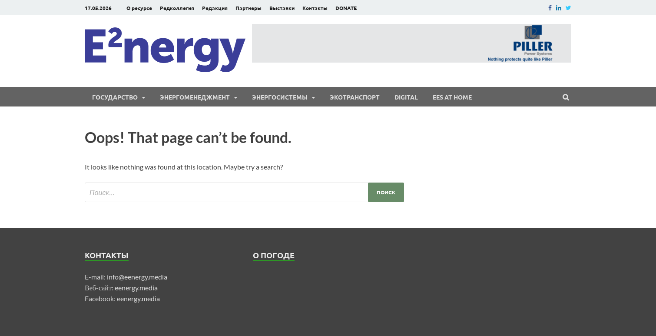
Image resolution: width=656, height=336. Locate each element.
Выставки (282, 7)
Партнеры (248, 7)
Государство (115, 97)
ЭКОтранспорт (355, 97)
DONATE (346, 7)
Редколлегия (177, 7)
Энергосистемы (280, 97)
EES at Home (452, 97)
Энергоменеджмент (195, 97)
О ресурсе (139, 7)
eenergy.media (136, 287)
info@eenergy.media (137, 277)
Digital (406, 97)
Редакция (215, 7)
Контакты (315, 7)
